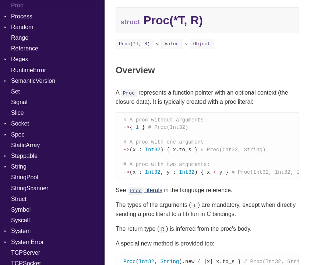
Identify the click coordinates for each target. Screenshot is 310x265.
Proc (17, 5)
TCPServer (25, 253)
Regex (19, 59)
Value (172, 44)
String (19, 166)
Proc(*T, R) (134, 44)
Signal (19, 102)
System (21, 231)
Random (22, 27)
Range (19, 38)
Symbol (21, 209)
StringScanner (29, 188)
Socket (20, 123)
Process (21, 16)
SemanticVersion (33, 81)
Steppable (24, 156)
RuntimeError (28, 70)
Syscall (20, 220)
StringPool (24, 177)
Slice (17, 113)
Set (15, 91)
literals (145, 193)
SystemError (27, 242)
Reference (24, 48)
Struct (19, 199)
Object (201, 44)
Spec (17, 134)
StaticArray (25, 145)
